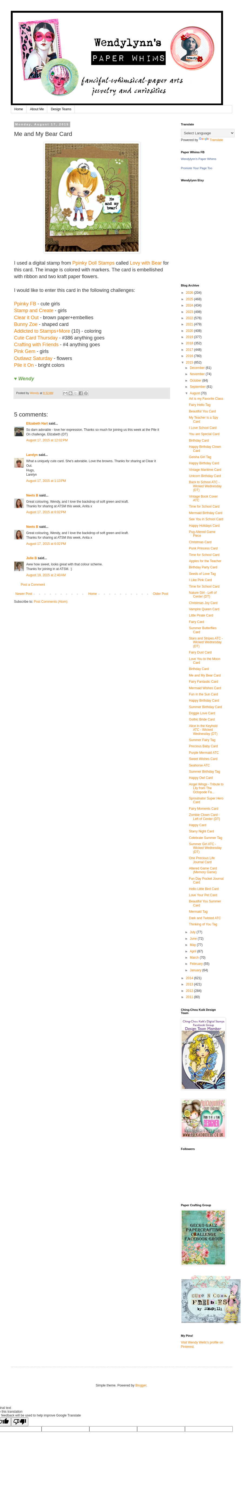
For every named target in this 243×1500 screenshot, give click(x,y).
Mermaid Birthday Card (205, 513)
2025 (190, 299)
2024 (190, 305)
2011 (190, 997)
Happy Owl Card (201, 778)
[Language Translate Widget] (208, 133)
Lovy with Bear (146, 263)
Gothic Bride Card (202, 719)
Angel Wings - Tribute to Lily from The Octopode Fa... (206, 788)
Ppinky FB (25, 303)
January (196, 970)
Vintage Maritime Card (205, 470)
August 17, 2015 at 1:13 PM (46, 481)
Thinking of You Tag (203, 924)
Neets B (32, 495)
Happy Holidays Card (204, 526)
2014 (190, 978)
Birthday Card (199, 440)
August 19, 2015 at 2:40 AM (46, 575)
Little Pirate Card (201, 615)
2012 (190, 991)
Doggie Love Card (202, 713)
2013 (190, 984)
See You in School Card (206, 519)
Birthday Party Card (203, 567)
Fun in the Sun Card (203, 694)
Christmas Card (200, 542)
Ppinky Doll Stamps (93, 263)
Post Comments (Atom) (51, 602)
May (193, 945)
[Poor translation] (19, 1421)
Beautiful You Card (202, 411)
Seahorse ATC (199, 765)
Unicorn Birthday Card (205, 476)
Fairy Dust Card (200, 652)
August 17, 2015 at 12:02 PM (47, 440)
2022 (190, 318)
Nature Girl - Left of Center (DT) (203, 594)
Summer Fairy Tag (202, 740)
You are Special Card (204, 434)
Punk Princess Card (203, 548)
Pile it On (24, 365)
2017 (190, 350)
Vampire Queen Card (204, 609)
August (195, 393)
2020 (190, 331)
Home (18, 109)
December (198, 368)
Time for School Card (204, 506)
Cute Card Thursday (36, 338)
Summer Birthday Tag (204, 772)
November (198, 374)
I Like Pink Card (200, 580)
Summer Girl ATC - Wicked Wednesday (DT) (205, 848)
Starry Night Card (201, 831)
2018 (190, 343)
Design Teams (61, 109)
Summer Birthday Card (205, 707)
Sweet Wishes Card (203, 759)
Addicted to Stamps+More (42, 331)
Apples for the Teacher (205, 561)
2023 (190, 312)
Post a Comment (33, 584)
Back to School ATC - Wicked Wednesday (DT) (205, 486)
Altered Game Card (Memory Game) (203, 870)
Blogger (140, 1385)
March (195, 957)
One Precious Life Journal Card (202, 860)
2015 (190, 362)
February (197, 964)
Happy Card (197, 825)
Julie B (31, 558)
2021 (190, 324)
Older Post (160, 594)
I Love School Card (203, 428)
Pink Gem (24, 351)
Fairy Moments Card (203, 809)
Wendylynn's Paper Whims (198, 159)
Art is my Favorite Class (206, 399)
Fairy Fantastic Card (203, 682)
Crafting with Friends (36, 344)
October (196, 380)
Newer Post (23, 594)
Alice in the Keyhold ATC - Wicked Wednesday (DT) (203, 730)
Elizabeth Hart (37, 423)
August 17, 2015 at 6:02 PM (46, 512)
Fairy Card (196, 622)
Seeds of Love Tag (202, 574)
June (194, 939)
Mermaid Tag (198, 912)
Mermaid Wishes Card (205, 688)
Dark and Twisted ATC (205, 918)
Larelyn (32, 455)
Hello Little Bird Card (204, 889)
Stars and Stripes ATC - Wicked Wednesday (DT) (206, 642)
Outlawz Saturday (33, 358)
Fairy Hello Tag (200, 405)
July (193, 932)
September (198, 387)
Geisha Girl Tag (200, 457)
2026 (190, 293)
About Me (37, 109)
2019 (190, 337)
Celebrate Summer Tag (205, 838)
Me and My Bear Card (205, 675)
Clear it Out (26, 317)
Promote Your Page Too (196, 168)
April (193, 951)
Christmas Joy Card (203, 603)
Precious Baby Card (203, 746)
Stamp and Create (33, 310)
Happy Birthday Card (204, 463)
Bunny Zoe (26, 324)
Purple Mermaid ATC (204, 753)
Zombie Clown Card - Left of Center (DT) (204, 817)
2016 (190, 356)
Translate (211, 140)
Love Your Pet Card (203, 895)
